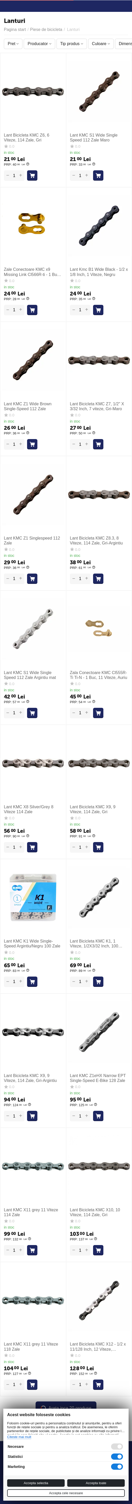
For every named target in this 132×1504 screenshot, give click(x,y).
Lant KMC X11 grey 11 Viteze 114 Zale (31, 1212)
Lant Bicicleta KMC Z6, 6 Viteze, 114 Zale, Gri (26, 137)
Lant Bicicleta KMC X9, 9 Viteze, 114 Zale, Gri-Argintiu (30, 1078)
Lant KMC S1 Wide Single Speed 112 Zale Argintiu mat (30, 675)
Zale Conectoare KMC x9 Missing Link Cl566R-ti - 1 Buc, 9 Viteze (32, 272)
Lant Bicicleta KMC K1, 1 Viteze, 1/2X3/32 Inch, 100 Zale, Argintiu (94, 943)
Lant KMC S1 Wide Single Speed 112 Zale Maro (94, 137)
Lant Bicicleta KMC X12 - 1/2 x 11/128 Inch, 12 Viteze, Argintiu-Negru (98, 1346)
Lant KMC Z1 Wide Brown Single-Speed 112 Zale (28, 406)
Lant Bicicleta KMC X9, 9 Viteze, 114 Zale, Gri (93, 809)
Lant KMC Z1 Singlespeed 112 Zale (32, 540)
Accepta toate (96, 1483)
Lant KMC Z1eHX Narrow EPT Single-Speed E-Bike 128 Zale (98, 1078)
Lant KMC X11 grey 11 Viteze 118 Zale (31, 1346)
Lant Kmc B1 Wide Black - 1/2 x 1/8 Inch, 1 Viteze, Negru (99, 271)
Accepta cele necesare (66, 1493)
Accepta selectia (36, 1483)
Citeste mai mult (19, 1437)
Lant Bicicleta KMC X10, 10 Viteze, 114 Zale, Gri (95, 1212)
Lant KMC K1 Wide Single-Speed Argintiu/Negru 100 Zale (32, 943)
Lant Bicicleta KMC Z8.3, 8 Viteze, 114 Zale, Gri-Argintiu (96, 540)
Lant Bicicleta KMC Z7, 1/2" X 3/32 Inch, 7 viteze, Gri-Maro (97, 406)
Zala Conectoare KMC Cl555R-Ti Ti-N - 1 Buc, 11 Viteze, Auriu (98, 675)
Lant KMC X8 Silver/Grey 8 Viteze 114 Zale (28, 809)
